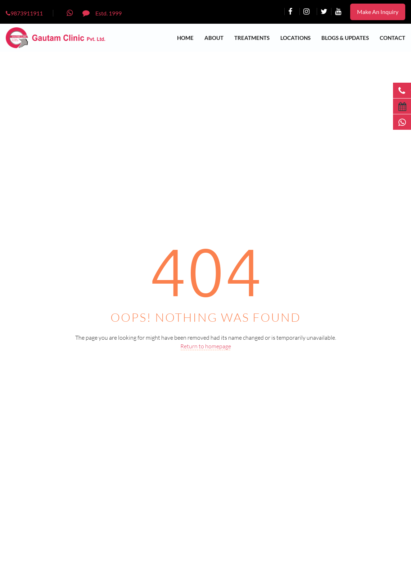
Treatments (252, 38)
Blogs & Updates (345, 38)
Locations (295, 38)
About (213, 38)
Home (185, 38)
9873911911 (24, 13)
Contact (392, 38)
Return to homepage (205, 346)
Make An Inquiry (377, 11)
